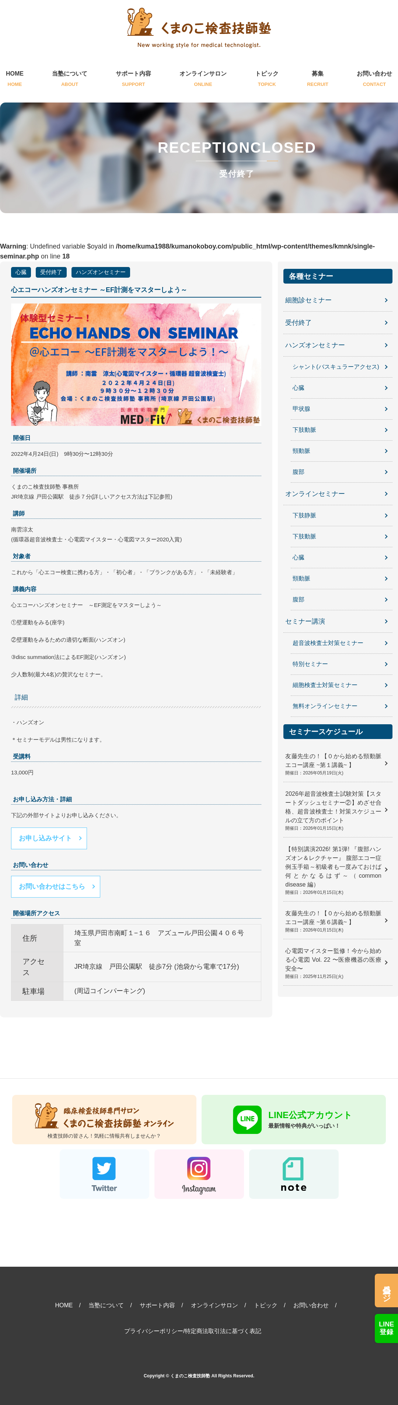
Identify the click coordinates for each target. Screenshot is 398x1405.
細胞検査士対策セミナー (325, 685)
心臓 (21, 272)
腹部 (298, 472)
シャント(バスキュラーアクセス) (336, 367)
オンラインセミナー (315, 493)
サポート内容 (133, 79)
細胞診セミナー (308, 300)
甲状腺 (301, 409)
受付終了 (51, 272)
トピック (267, 79)
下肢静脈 (304, 515)
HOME (15, 79)
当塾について (69, 79)
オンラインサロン (203, 79)
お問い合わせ (374, 79)
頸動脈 (301, 451)
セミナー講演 (305, 621)
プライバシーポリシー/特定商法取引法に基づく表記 (192, 1331)
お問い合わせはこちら (52, 886)
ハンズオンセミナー (101, 272)
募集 (317, 79)
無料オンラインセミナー (325, 706)
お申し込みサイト (45, 838)
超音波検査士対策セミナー (328, 643)
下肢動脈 (304, 430)
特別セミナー (310, 664)
